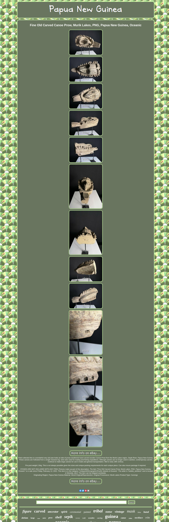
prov (50, 517)
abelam (24, 518)
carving (99, 518)
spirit (64, 511)
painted (87, 512)
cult (83, 518)
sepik (68, 516)
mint (44, 518)
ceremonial (75, 512)
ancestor (53, 511)
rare (38, 518)
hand (146, 512)
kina (139, 512)
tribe (147, 517)
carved (39, 511)
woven (78, 518)
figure (27, 511)
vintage (119, 511)
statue (108, 511)
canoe (123, 518)
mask (131, 511)
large (33, 518)
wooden (91, 518)
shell (58, 517)
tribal (98, 511)
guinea (111, 516)
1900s (130, 518)
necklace (139, 517)
